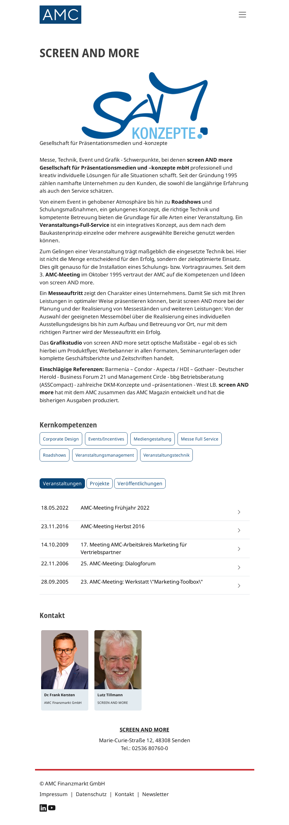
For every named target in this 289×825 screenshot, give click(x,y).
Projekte (99, 483)
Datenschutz (91, 794)
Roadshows (54, 455)
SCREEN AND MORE (144, 729)
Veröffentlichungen (140, 483)
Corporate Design (61, 439)
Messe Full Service (199, 439)
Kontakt (124, 794)
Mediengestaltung (152, 439)
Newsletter (155, 794)
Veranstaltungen (62, 483)
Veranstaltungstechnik (166, 455)
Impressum (54, 794)
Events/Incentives (106, 439)
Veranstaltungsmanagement (105, 455)
